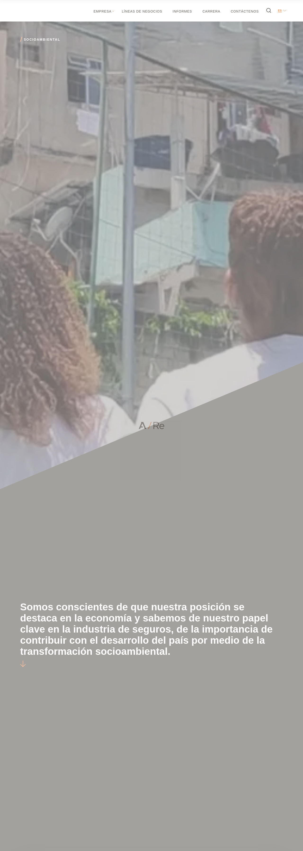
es (280, 10)
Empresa (102, 11)
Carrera (211, 11)
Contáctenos (245, 11)
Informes (182, 11)
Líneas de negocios (142, 11)
